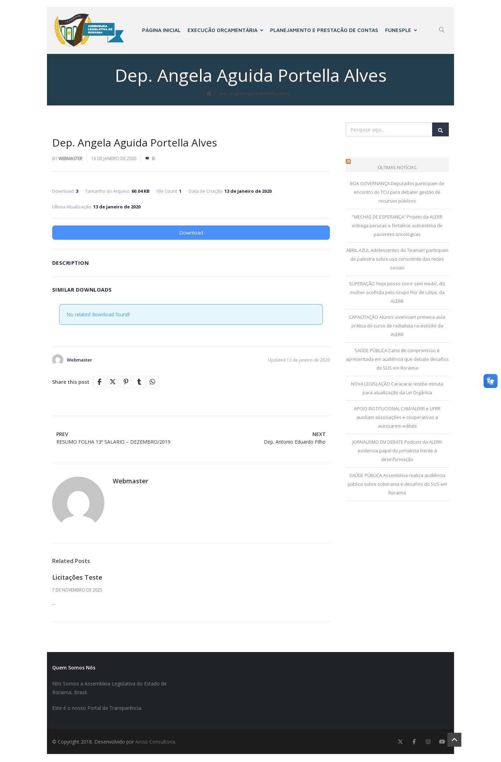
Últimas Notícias (397, 168)
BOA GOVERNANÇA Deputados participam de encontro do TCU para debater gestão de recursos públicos (397, 193)
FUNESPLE (401, 30)
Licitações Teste (77, 578)
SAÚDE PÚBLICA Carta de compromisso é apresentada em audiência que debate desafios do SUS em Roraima (397, 360)
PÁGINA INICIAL (161, 30)
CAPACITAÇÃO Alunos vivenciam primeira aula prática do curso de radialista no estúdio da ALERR (397, 327)
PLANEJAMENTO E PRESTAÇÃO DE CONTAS (324, 30)
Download (191, 233)
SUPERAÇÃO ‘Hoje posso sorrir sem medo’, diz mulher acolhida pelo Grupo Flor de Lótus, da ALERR (397, 293)
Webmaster (70, 159)
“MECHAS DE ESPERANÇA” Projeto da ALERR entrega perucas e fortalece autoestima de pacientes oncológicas (397, 226)
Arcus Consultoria (155, 742)
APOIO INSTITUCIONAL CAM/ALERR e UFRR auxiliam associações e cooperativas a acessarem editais (397, 418)
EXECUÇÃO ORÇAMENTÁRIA (225, 30)
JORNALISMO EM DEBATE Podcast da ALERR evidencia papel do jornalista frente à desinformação (397, 451)
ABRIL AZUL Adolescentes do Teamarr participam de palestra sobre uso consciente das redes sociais (397, 260)
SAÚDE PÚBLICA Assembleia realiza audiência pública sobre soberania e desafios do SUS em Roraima (397, 485)
